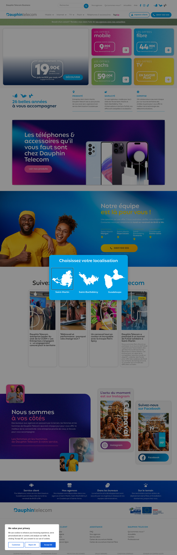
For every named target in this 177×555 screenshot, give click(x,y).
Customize (16, 545)
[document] (88, 277)
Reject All (32, 545)
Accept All (48, 545)
